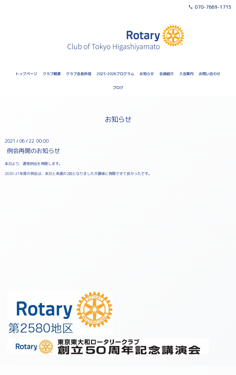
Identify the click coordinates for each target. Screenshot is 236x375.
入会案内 (186, 73)
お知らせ (146, 73)
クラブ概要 (52, 73)
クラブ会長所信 (78, 73)
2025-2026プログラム (115, 73)
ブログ (117, 87)
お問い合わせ (209, 73)
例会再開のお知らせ (33, 150)
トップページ (26, 73)
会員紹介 (166, 73)
